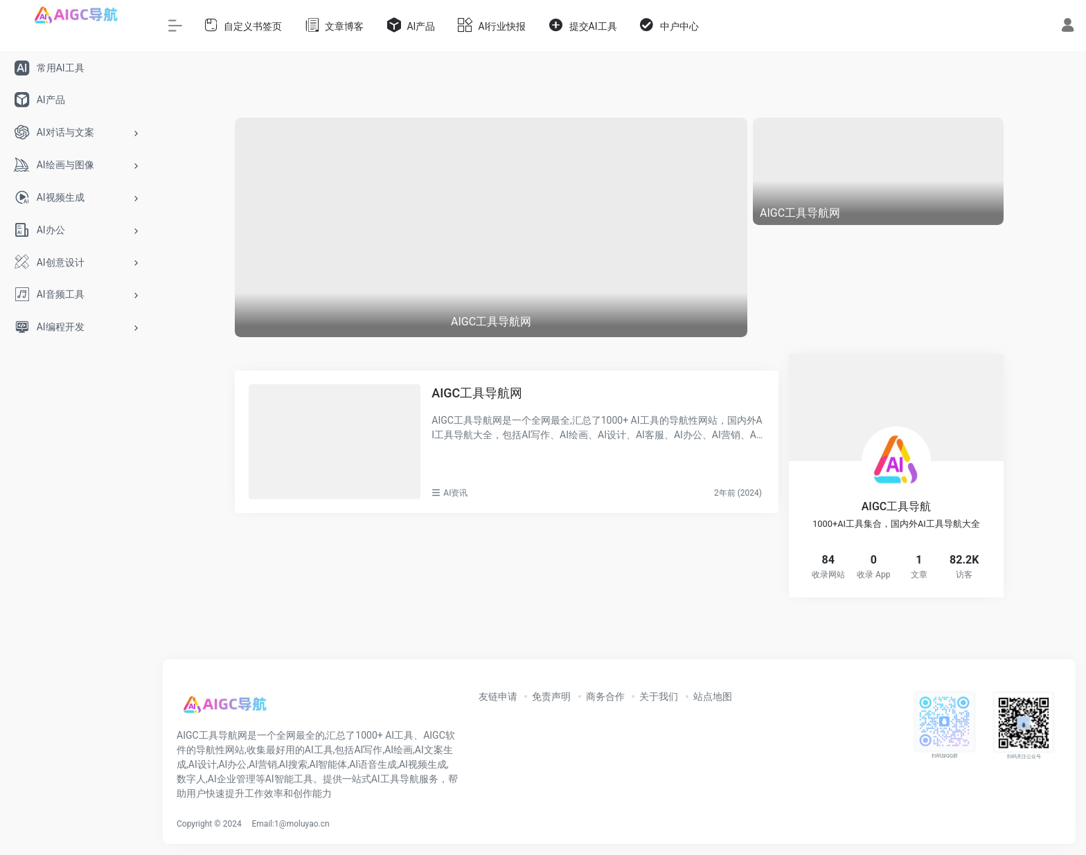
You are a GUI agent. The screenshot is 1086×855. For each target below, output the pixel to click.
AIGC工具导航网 (476, 393)
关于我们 (658, 696)
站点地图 (712, 696)
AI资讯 (455, 493)
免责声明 (551, 696)
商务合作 (605, 696)
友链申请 (498, 696)
